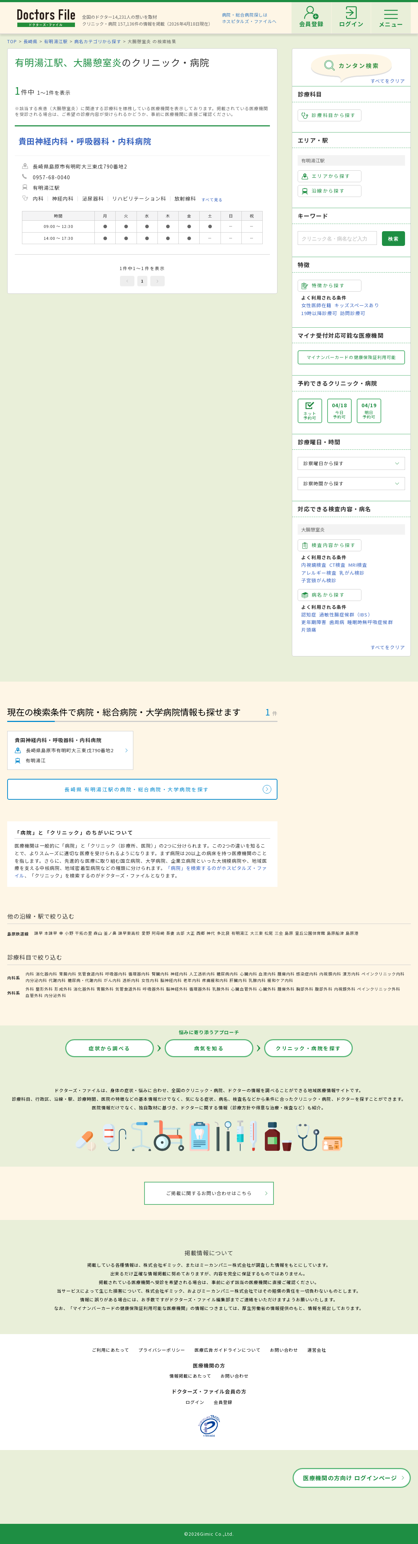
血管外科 (34, 995)
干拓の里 (83, 933)
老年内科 (192, 980)
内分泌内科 (36, 980)
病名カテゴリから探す (97, 41)
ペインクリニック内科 (383, 974)
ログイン (195, 1402)
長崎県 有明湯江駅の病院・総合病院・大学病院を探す (137, 789)
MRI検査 (357, 564)
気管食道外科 (128, 989)
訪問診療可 (352, 313)
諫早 (38, 933)
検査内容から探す (329, 545)
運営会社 (316, 1350)
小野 (69, 933)
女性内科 (150, 980)
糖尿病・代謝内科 (85, 980)
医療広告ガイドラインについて (228, 1350)
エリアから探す (326, 176)
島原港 (352, 933)
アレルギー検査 (319, 572)
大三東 (256, 933)
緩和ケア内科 (280, 980)
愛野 (146, 933)
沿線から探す (323, 190)
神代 (210, 933)
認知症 (308, 614)
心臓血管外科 (244, 989)
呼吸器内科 (116, 974)
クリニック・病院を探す (308, 1048)
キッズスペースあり (356, 305)
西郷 (200, 933)
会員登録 (223, 1402)
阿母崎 (158, 933)
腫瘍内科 (286, 974)
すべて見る (212, 199)
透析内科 (131, 980)
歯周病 (336, 622)
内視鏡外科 (345, 989)
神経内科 (179, 974)
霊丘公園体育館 (310, 933)
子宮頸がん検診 (319, 580)
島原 (289, 933)
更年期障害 (313, 622)
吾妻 (170, 933)
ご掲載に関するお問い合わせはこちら (209, 1193)
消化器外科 (84, 989)
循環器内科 (139, 974)
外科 (30, 989)
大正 (190, 933)
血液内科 (267, 974)
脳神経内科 (171, 980)
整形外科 (44, 989)
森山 (98, 933)
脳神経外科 (177, 989)
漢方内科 (351, 974)
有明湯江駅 (55, 41)
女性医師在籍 (316, 305)
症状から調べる (109, 1048)
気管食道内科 (91, 974)
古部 (180, 933)
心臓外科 (267, 989)
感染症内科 (307, 974)
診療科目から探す (329, 115)
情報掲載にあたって (190, 1376)
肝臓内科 (238, 980)
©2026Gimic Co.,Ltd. (209, 1534)
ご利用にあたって (110, 1350)
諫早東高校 (129, 933)
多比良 (223, 933)
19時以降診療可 (319, 313)
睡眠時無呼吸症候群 (370, 622)
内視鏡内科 (330, 974)
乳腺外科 (221, 989)
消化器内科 (46, 974)
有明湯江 (240, 933)
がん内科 (112, 980)
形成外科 (63, 989)
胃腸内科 (67, 974)
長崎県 (30, 41)
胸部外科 (305, 989)
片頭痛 (308, 629)
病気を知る (209, 1048)
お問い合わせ (284, 1350)
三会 (279, 933)
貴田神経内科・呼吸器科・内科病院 (84, 141)
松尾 (268, 933)
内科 (30, 974)
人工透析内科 (202, 974)
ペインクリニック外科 (378, 989)
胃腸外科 (105, 989)
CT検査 (337, 564)
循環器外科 (200, 989)
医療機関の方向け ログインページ (350, 1477)
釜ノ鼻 (110, 933)
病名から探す (323, 594)
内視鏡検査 (313, 564)
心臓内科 (248, 974)
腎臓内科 (160, 974)
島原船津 (335, 933)
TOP (12, 41)
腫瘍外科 (286, 989)
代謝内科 (57, 980)
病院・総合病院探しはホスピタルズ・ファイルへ (249, 18)
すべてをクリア (387, 80)
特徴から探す (323, 285)
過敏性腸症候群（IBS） (346, 614)
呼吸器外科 (153, 989)
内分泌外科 (55, 995)
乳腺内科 (257, 980)
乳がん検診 (352, 572)
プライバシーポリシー (161, 1350)
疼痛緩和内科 (215, 980)
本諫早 (50, 933)
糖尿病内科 (227, 974)
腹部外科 (323, 989)
